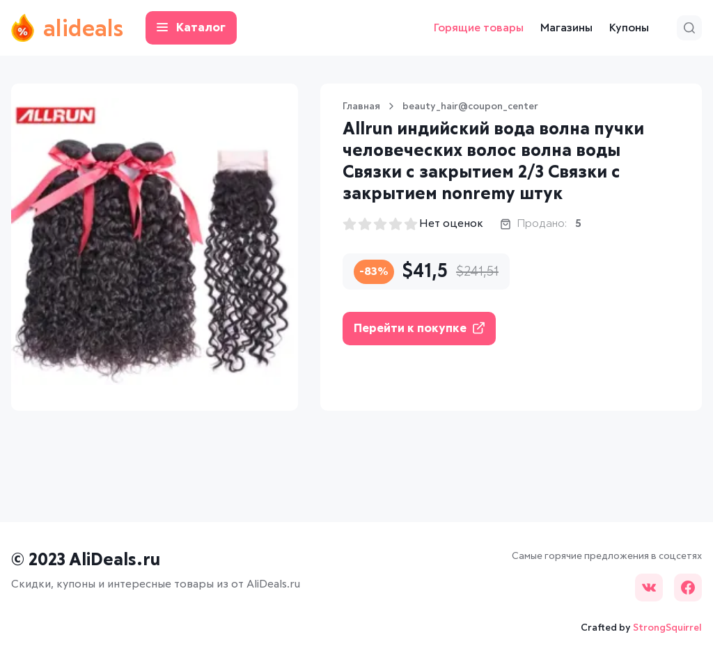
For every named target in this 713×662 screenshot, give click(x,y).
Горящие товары (479, 27)
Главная (361, 106)
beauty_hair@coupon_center (470, 106)
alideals (67, 28)
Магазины (566, 27)
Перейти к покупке (419, 328)
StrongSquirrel (667, 628)
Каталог (191, 28)
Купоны (629, 27)
